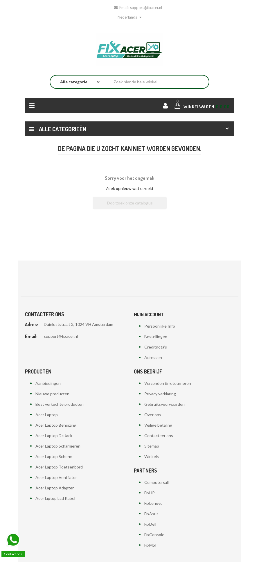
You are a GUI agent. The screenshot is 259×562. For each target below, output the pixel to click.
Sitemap (151, 446)
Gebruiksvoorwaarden (164, 404)
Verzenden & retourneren (167, 383)
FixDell (150, 524)
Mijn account (149, 314)
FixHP (149, 492)
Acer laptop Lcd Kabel (55, 498)
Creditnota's (155, 346)
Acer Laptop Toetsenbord (59, 466)
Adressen (153, 357)
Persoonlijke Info (159, 326)
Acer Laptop (46, 414)
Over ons (152, 414)
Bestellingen (155, 336)
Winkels (151, 456)
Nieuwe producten (52, 393)
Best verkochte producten (59, 404)
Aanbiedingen (48, 383)
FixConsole (154, 534)
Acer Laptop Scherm (53, 456)
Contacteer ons (158, 435)
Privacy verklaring (160, 393)
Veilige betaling (158, 425)
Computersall (156, 482)
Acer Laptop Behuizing (55, 425)
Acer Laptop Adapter (54, 487)
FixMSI (150, 545)
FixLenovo (153, 503)
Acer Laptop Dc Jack (53, 435)
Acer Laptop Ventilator (56, 477)
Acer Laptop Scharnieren (57, 446)
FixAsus (151, 513)
